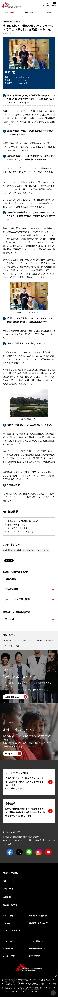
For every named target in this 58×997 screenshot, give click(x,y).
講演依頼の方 (8, 949)
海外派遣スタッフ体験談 (12, 550)
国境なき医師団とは (12, 873)
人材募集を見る (12, 697)
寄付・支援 (29, 12)
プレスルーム (8, 923)
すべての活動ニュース (10, 640)
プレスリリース (27, 640)
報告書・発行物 (10, 905)
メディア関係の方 (36, 941)
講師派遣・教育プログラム (39, 923)
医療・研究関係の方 (37, 949)
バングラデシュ (29, 550)
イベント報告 (7, 646)
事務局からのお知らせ (38, 916)
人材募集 (48, 12)
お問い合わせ (34, 956)
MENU (53, 3)
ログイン (41, 5)
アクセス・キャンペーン (12, 931)
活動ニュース (9, 635)
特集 (17, 646)
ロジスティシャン (44, 550)
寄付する (9, 754)
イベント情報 (8, 916)
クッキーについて (17, 992)
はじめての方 (8, 941)
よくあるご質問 (9, 956)
